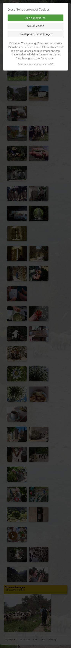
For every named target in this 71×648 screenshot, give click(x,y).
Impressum (40, 64)
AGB (50, 64)
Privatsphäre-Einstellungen (35, 34)
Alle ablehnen (35, 26)
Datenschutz (24, 64)
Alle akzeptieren (35, 17)
